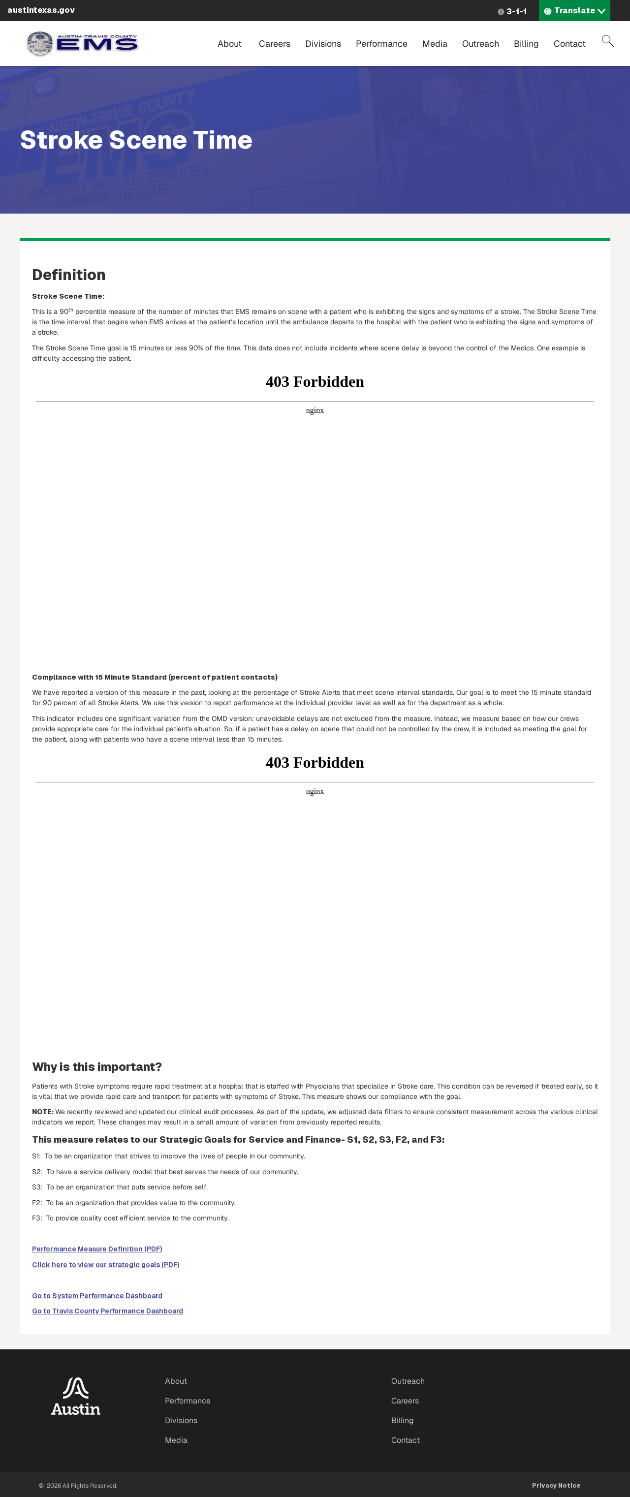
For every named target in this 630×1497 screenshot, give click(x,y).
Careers (274, 43)
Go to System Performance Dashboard (97, 1295)
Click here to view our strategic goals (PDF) (105, 1264)
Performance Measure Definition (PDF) (97, 1249)
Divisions (323, 43)
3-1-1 (516, 11)
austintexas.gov (41, 10)
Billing (526, 43)
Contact (570, 43)
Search (608, 41)
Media (434, 43)
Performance (382, 43)
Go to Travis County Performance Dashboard (107, 1311)
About (230, 43)
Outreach (480, 43)
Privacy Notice (556, 1486)
